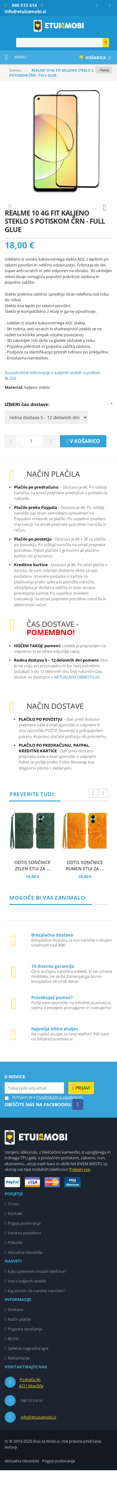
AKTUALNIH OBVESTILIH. (77, 701)
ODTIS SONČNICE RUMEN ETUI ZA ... (85, 889)
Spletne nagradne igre (28, 1372)
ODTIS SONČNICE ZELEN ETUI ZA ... (32, 889)
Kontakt (15, 1237)
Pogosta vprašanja (25, 1352)
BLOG (13, 1362)
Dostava (15, 1333)
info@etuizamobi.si (38, 1441)
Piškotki (15, 1266)
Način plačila (19, 1343)
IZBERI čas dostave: (27, 428)
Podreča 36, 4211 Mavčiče (31, 1406)
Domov (15, 70)
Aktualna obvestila (25, 1276)
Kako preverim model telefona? (37, 1295)
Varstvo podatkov (24, 1256)
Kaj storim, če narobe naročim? (36, 1314)
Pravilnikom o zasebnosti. (60, 1121)
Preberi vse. (80, 1193)
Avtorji (11, 1471)
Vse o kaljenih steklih (27, 1305)
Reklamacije (19, 1382)
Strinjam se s (20, 1121)
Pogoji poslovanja (24, 1247)
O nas (13, 1227)
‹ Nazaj (104, 70)
